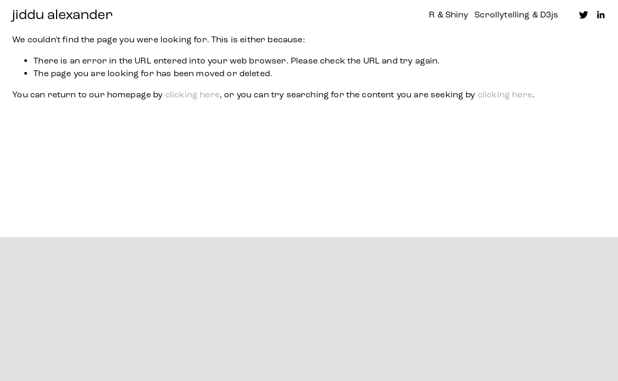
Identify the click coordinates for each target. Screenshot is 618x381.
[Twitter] (583, 15)
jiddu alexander (62, 14)
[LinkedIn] (600, 15)
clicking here (192, 94)
